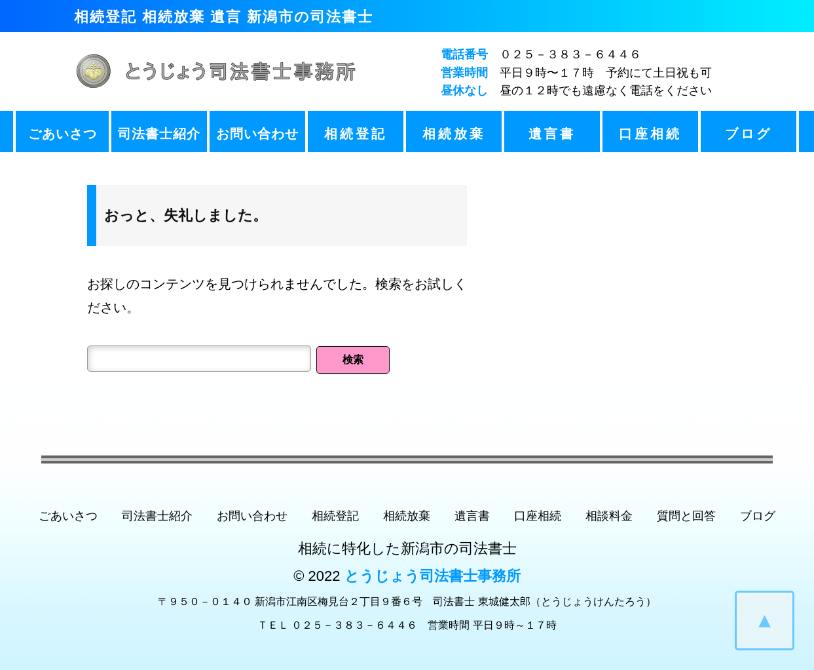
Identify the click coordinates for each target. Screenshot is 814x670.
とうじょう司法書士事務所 (432, 576)
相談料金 (609, 515)
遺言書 (552, 134)
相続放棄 (453, 134)
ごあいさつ (62, 134)
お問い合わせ (257, 134)
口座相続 (650, 134)
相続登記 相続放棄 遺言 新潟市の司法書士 (223, 17)
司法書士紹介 (159, 134)
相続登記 (355, 134)
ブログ (748, 134)
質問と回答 (686, 515)
